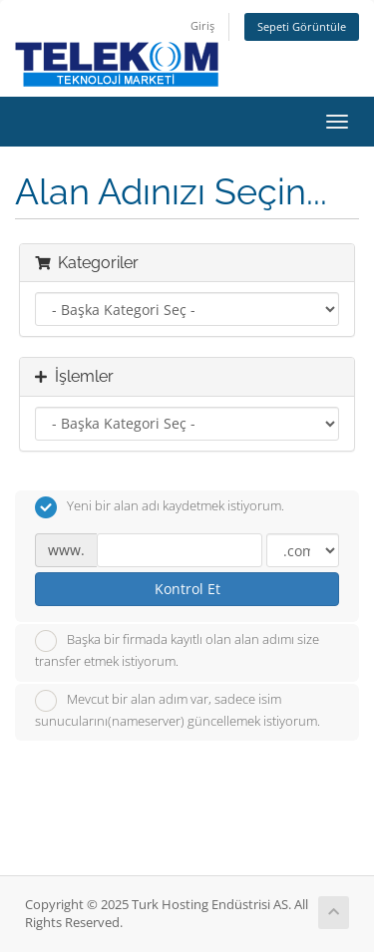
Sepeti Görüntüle (301, 26)
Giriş (202, 25)
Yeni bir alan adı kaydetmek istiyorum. (159, 507)
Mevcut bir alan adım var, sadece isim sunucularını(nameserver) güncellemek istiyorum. (177, 710)
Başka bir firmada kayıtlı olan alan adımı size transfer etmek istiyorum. (177, 650)
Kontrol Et (187, 588)
